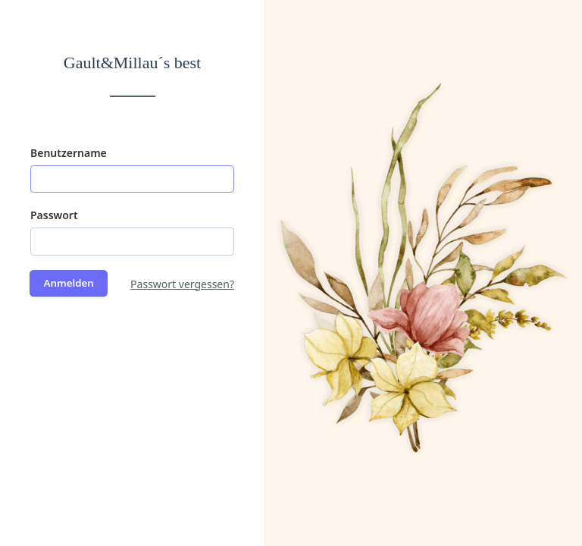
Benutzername (68, 153)
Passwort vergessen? (182, 284)
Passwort (54, 215)
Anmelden (69, 283)
